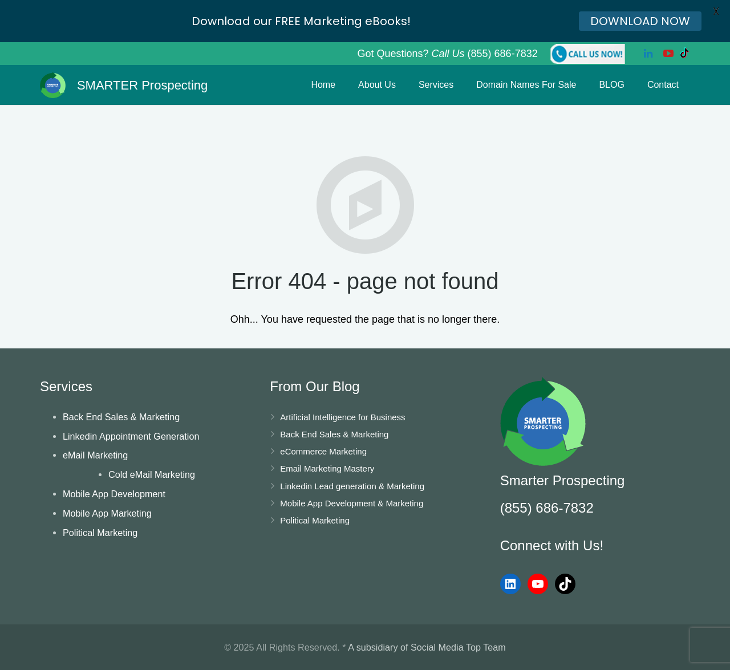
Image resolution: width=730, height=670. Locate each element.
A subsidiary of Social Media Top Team (427, 647)
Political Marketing (100, 532)
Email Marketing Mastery (327, 468)
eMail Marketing (95, 455)
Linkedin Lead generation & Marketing (352, 486)
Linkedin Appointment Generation (131, 436)
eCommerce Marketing (323, 451)
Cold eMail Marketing (151, 474)
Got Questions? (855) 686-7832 (447, 53)
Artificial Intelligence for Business (342, 417)
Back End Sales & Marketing (121, 417)
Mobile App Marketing (107, 513)
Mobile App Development (114, 494)
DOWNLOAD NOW (640, 21)
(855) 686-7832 (547, 507)
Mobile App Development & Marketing (351, 503)
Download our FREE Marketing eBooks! (301, 21)
